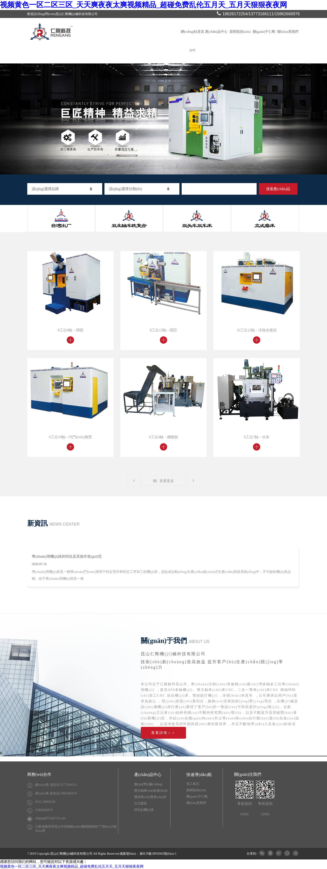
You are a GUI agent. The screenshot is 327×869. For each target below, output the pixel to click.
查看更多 (163, 481)
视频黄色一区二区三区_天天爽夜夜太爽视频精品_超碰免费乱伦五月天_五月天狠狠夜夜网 (143, 5)
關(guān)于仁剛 (264, 31)
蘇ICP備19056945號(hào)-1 (158, 853)
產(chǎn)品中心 (216, 31)
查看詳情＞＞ (163, 733)
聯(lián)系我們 (287, 31)
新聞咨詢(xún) (240, 31)
